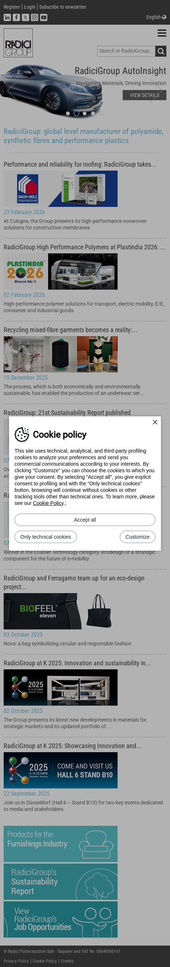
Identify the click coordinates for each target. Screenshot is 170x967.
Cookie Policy (48, 503)
